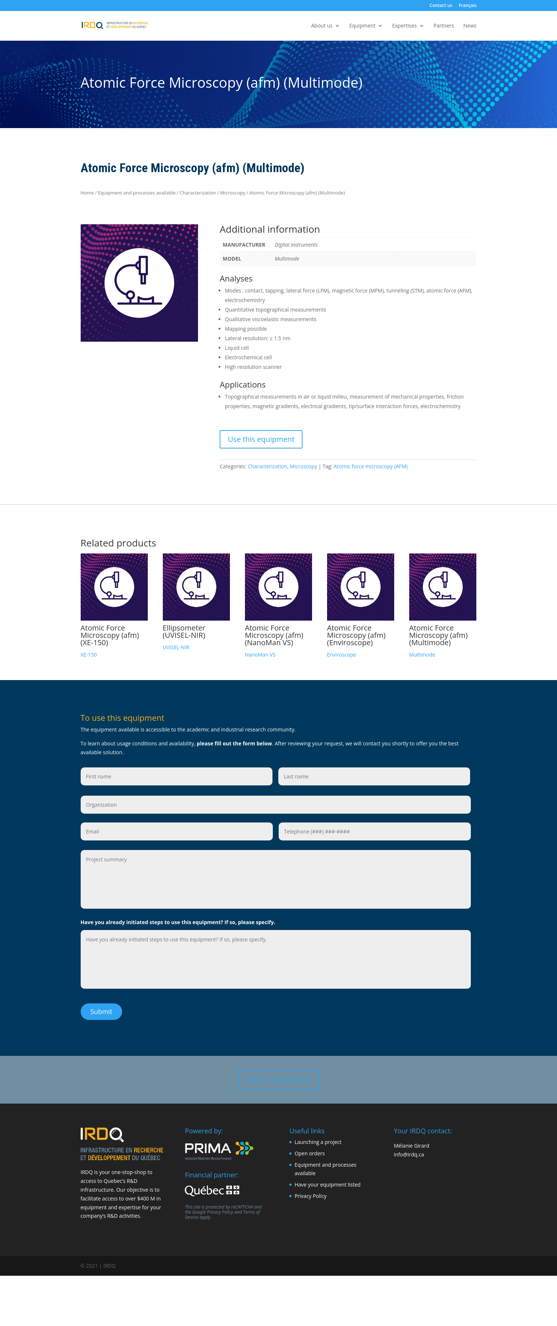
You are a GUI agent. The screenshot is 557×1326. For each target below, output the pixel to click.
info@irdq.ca (409, 1151)
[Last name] (374, 776)
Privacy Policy (220, 1210)
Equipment (362, 26)
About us (321, 26)
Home (87, 192)
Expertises (404, 26)
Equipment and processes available (136, 192)
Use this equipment (261, 439)
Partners (443, 26)
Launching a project (317, 1139)
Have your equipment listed (327, 1182)
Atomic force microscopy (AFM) (370, 466)
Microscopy (232, 192)
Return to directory (278, 1077)
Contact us (441, 5)
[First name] (177, 776)
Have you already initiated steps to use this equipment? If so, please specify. (180, 922)
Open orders (309, 1150)
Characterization (198, 192)
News (470, 26)
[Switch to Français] (467, 7)
